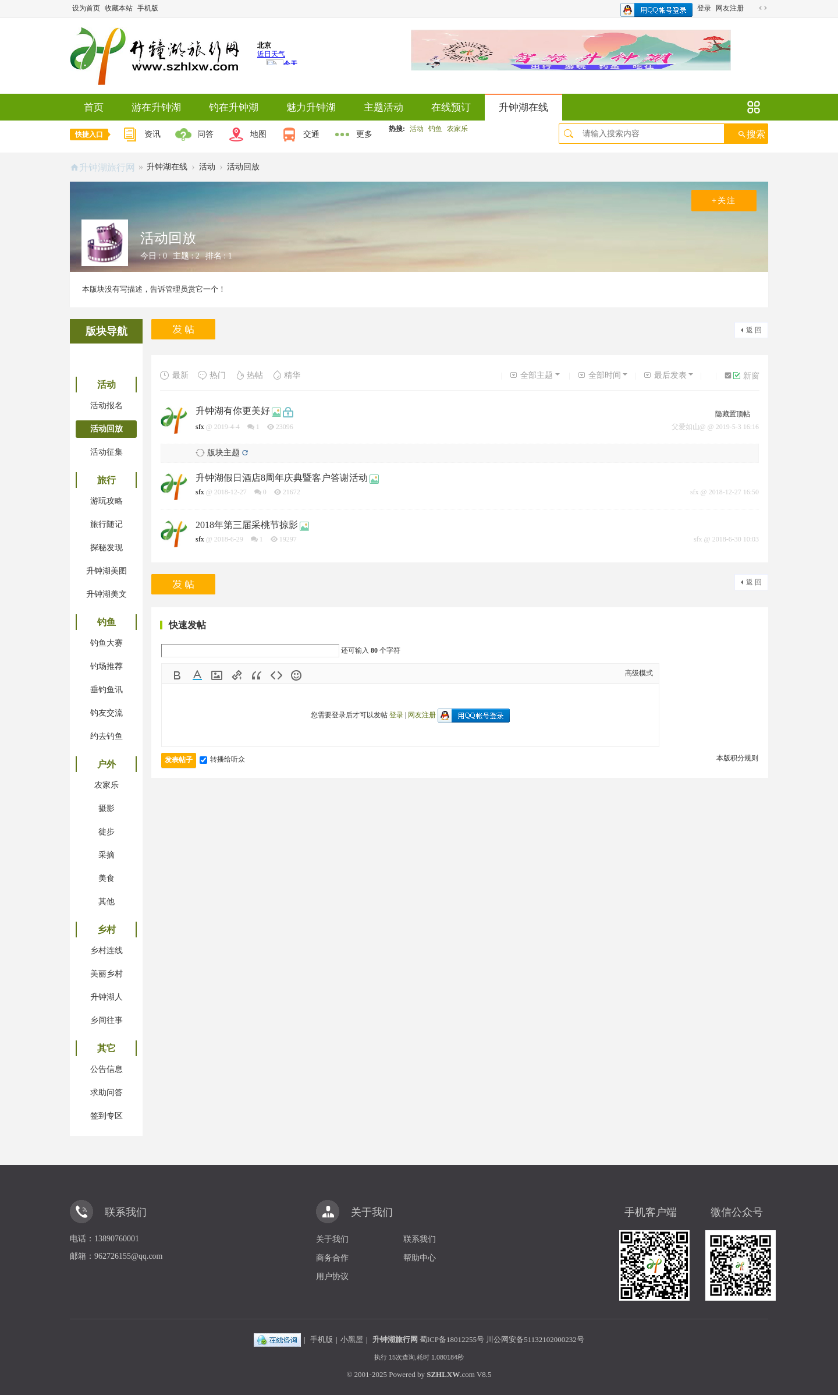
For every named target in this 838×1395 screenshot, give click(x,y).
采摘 (106, 855)
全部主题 (531, 375)
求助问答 (106, 1092)
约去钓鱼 (106, 736)
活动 (417, 129)
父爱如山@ (689, 427)
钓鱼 (435, 129)
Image (217, 675)
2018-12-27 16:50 (734, 492)
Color (197, 675)
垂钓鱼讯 (106, 689)
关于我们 (332, 1239)
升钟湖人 (106, 997)
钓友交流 (106, 713)
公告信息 (106, 1069)
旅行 (106, 480)
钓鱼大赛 (106, 643)
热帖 (249, 375)
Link (237, 675)
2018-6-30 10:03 (735, 539)
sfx (200, 427)
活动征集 (106, 452)
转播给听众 (222, 759)
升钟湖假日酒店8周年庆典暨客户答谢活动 (282, 478)
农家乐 (457, 129)
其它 (106, 1048)
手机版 (147, 8)
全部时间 (599, 375)
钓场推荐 (106, 666)
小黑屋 (351, 1339)
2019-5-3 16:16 (737, 427)
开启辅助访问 (752, 8)
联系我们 (419, 1239)
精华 (286, 375)
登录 (704, 8)
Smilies (296, 675)
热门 (211, 375)
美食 (106, 878)
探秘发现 (106, 547)
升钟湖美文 (106, 594)
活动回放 (243, 166)
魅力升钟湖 (311, 107)
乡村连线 (106, 950)
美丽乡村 (106, 973)
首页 (94, 107)
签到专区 (106, 1115)
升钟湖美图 (106, 571)
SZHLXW (443, 1374)
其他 (106, 901)
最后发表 (665, 375)
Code (276, 675)
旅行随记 (106, 524)
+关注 (724, 200)
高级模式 (639, 673)
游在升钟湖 (156, 107)
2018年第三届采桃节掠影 (247, 525)
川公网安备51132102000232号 (535, 1339)
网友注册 (730, 8)
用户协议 (332, 1276)
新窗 (746, 375)
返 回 (754, 330)
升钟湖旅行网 (107, 167)
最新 (174, 375)
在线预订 (451, 107)
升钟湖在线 (523, 107)
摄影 (106, 808)
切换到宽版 (763, 8)
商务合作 (332, 1258)
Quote (257, 675)
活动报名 (106, 405)
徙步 (106, 831)
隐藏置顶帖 (732, 414)
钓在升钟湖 (233, 107)
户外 (106, 764)
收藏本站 (119, 8)
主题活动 (383, 107)
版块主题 (223, 452)
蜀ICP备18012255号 (452, 1339)
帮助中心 (419, 1258)
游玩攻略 (106, 501)
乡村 (106, 929)
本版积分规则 (737, 758)
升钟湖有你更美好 (233, 411)
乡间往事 (106, 1020)
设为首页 (86, 8)
